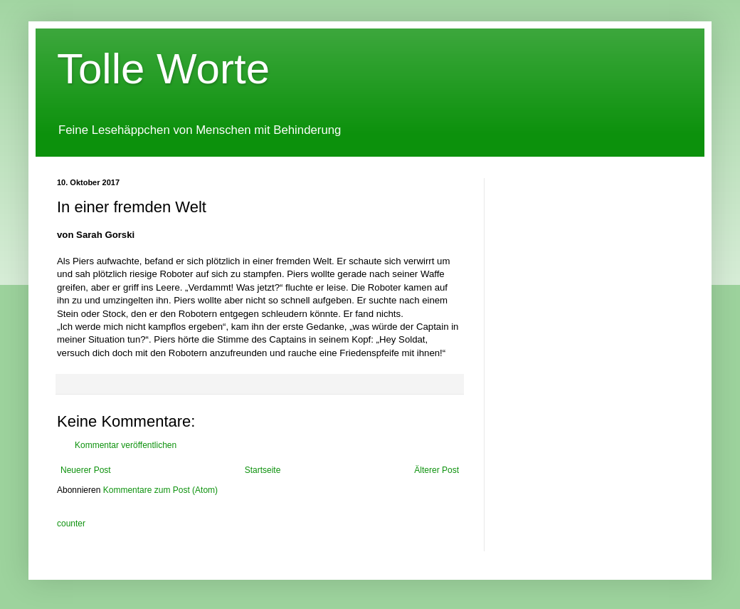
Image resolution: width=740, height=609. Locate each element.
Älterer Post (436, 470)
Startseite (263, 470)
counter (71, 524)
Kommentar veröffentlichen (125, 445)
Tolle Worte (163, 69)
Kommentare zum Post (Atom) (160, 490)
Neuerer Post (85, 470)
